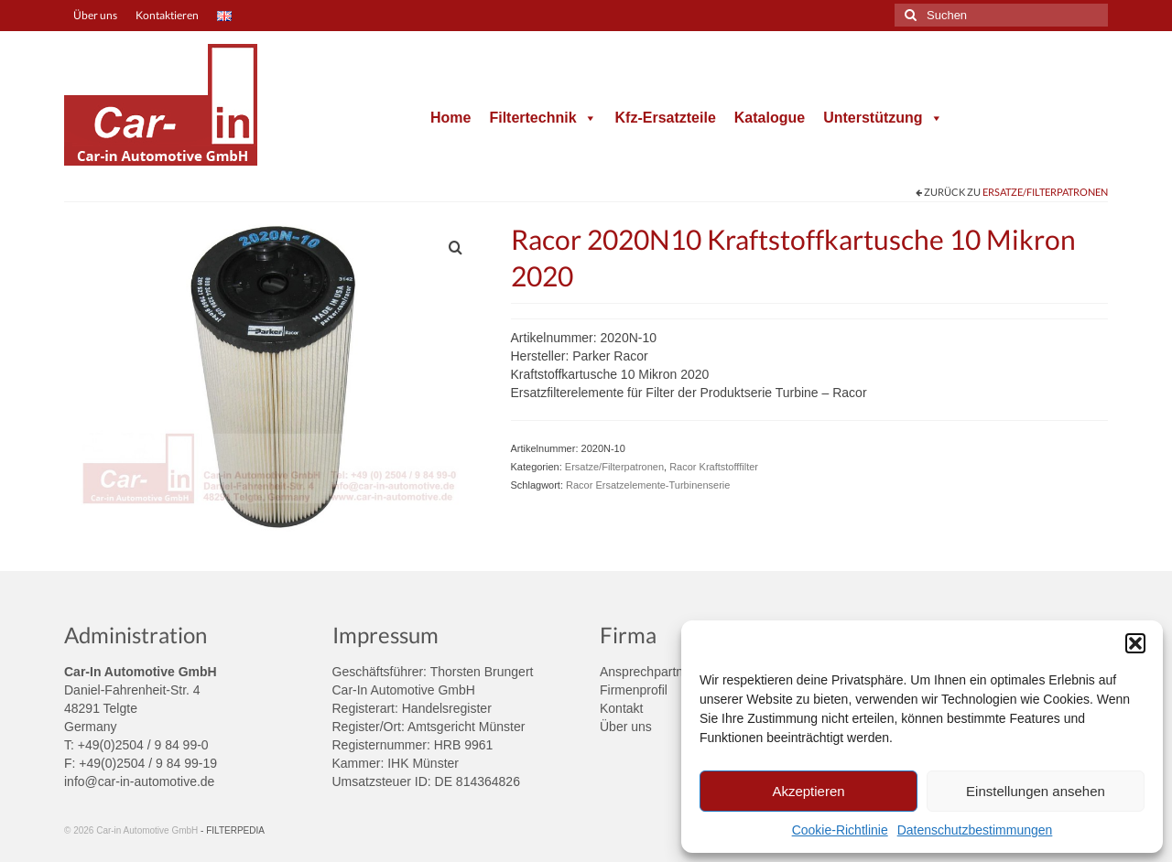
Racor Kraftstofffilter (713, 466)
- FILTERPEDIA (233, 830)
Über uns (626, 726)
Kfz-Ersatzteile (665, 117)
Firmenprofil (633, 690)
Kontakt (621, 708)
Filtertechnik (542, 117)
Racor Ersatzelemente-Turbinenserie (648, 484)
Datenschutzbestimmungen (975, 830)
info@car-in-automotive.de (139, 781)
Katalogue (769, 117)
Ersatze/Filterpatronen (1045, 192)
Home (450, 117)
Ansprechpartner (647, 671)
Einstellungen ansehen (1035, 791)
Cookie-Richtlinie (840, 830)
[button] (1135, 643)
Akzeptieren (808, 791)
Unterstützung (882, 117)
